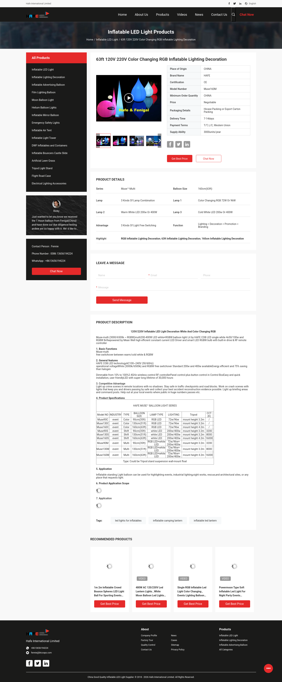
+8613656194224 (55, 260)
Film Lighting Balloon (44, 92)
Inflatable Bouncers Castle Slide (50, 153)
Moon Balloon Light (43, 100)
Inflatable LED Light (107, 39)
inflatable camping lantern (167, 520)
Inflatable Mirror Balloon (45, 115)
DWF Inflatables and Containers (49, 145)
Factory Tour (147, 640)
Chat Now (56, 271)
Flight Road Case (41, 175)
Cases (174, 640)
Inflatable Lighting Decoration (48, 77)
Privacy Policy (177, 649)
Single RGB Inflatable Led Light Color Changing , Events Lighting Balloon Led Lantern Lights (191, 591)
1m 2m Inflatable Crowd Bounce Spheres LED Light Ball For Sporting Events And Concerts (109, 591)
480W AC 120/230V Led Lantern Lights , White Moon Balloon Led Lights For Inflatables (150, 591)
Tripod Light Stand (42, 168)
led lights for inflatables (128, 520)
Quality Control (148, 645)
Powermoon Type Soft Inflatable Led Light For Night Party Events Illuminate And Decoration (234, 591)
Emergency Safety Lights (46, 122)
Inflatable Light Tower (44, 137)
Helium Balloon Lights (44, 107)
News (173, 635)
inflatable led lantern (205, 520)
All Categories (226, 649)
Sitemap (175, 645)
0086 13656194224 (62, 253)
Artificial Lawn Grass (43, 160)
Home (89, 39)
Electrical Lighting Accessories (49, 183)
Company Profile (149, 635)
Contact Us (146, 649)
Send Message (121, 300)
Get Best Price (179, 158)
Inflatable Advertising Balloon (48, 84)
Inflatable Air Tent (42, 130)
